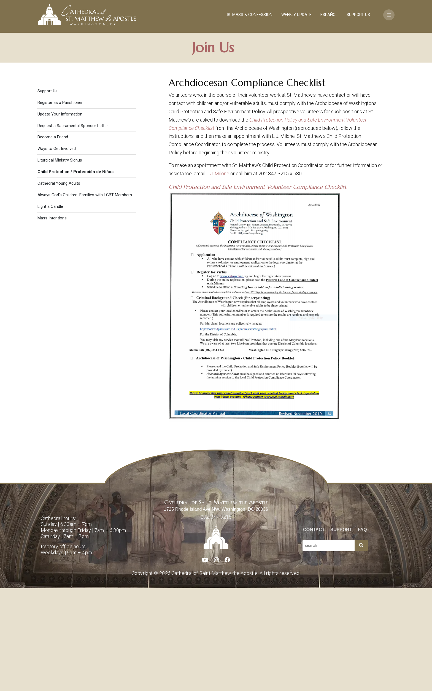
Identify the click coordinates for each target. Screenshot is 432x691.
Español (329, 14)
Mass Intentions (52, 320)
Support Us (358, 14)
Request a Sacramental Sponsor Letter (72, 228)
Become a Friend (52, 239)
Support (341, 632)
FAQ (362, 632)
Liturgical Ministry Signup (59, 262)
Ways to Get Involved (56, 251)
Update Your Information (59, 216)
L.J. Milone (217, 276)
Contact (314, 632)
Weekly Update (296, 14)
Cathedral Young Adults (58, 285)
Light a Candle (50, 308)
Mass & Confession (252, 14)
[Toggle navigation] (389, 14)
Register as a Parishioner (60, 205)
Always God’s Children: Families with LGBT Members (84, 297)
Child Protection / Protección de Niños (75, 274)
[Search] (361, 648)
